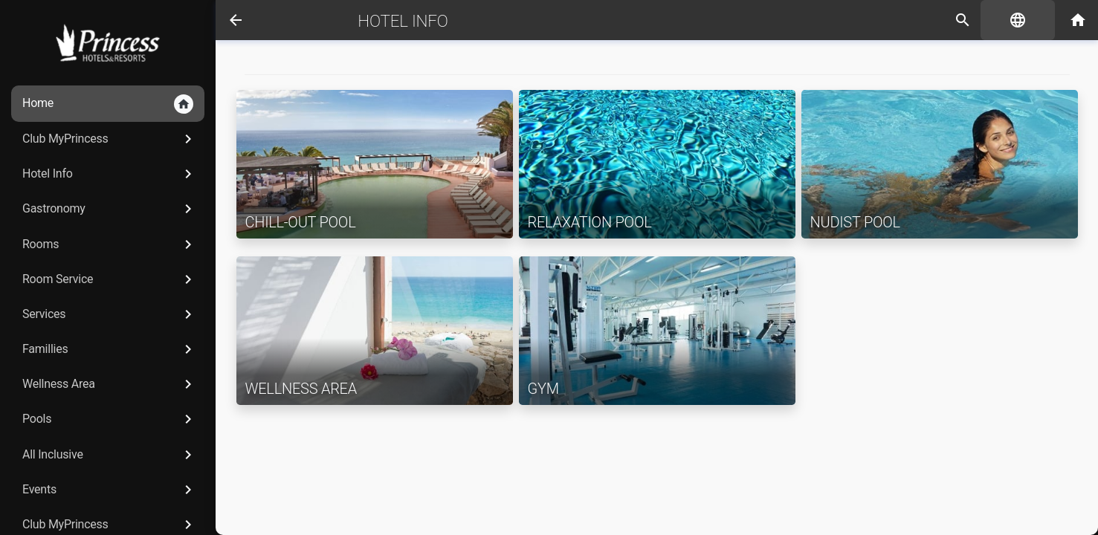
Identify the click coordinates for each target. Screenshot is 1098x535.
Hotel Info (109, 174)
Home (107, 104)
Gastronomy (109, 209)
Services (109, 314)
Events (109, 490)
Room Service (109, 279)
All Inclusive (109, 455)
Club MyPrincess (109, 139)
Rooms (109, 244)
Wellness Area (109, 384)
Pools (109, 419)
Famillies (109, 349)
